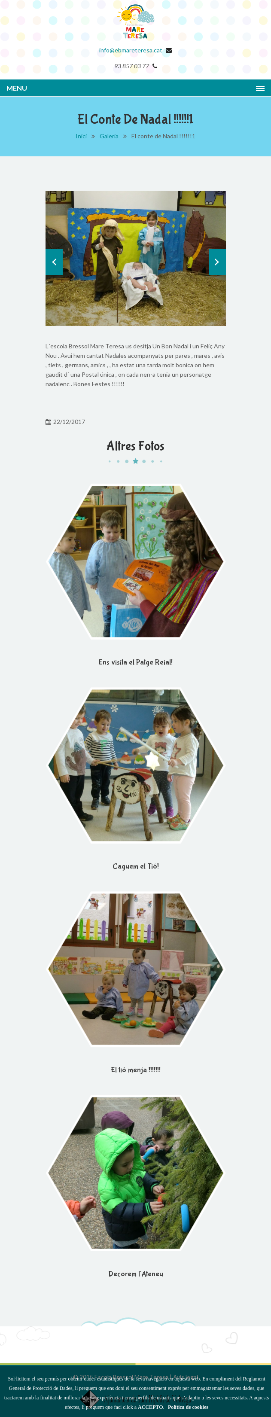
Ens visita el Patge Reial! (135, 662)
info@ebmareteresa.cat (130, 50)
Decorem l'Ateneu (135, 1274)
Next (217, 262)
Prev (54, 262)
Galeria (109, 136)
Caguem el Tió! (136, 866)
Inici (81, 136)
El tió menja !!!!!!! (136, 1070)
